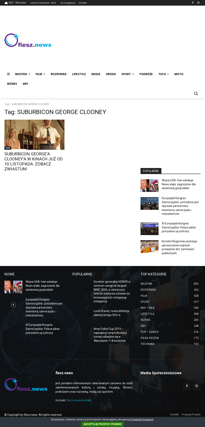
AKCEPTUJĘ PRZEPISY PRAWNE (102, 424)
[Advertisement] (126, 39)
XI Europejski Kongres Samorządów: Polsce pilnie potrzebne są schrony (179, 227)
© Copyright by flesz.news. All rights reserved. (33, 414)
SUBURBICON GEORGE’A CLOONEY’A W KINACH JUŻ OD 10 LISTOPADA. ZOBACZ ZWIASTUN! (33, 161)
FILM (8, 148)
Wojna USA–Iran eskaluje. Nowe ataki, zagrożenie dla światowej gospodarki (179, 184)
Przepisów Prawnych (142, 419)
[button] (196, 93)
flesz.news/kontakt (79, 400)
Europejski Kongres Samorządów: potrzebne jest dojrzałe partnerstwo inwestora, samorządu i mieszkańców (180, 206)
